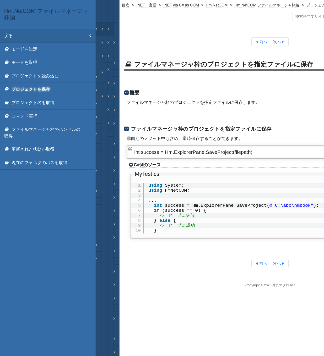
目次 (126, 5)
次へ (279, 42)
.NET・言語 (146, 5)
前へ (260, 42)
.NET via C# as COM (181, 5)
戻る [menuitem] (50, 35)
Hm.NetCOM (217, 5)
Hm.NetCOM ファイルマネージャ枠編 (266, 5)
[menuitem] (48, 49)
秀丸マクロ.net (283, 285)
